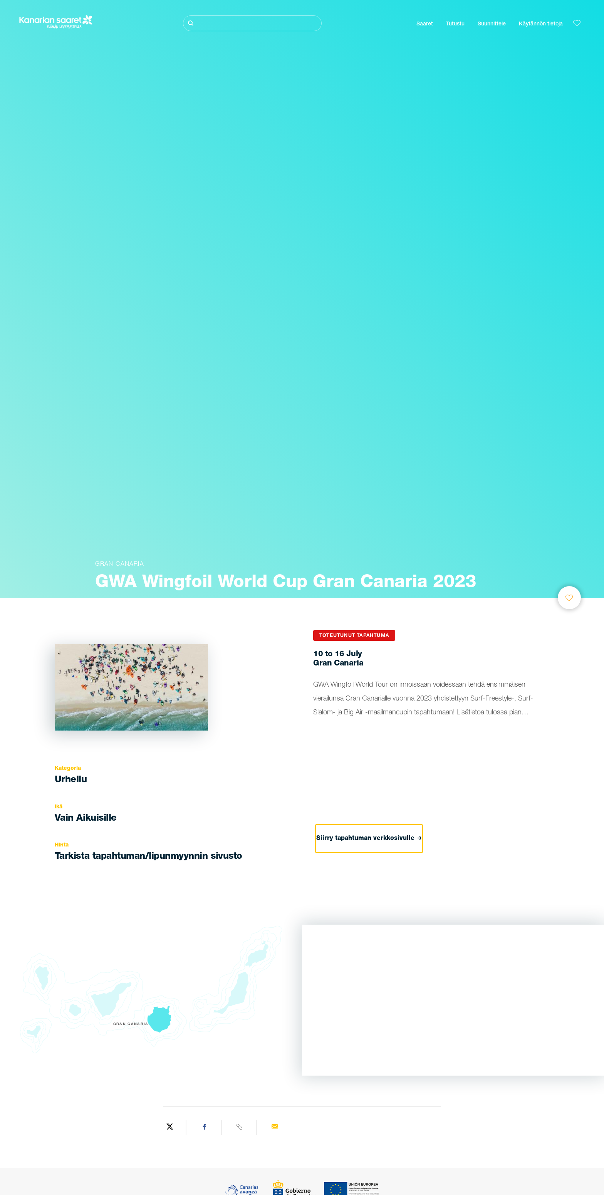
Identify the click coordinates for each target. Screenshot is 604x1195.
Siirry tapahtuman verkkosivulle (369, 839)
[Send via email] (274, 1127)
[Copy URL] (240, 1127)
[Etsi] (252, 23)
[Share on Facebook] (204, 1127)
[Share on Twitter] (169, 1127)
